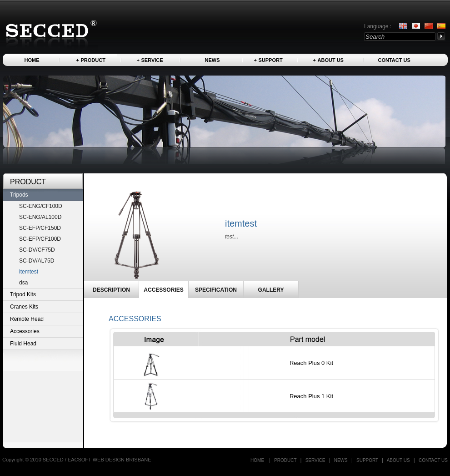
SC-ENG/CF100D (40, 206)
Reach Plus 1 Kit (311, 396)
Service (152, 60)
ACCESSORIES (163, 290)
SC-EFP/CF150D (40, 228)
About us (331, 60)
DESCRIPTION (111, 290)
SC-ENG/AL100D (40, 217)
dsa (23, 282)
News (212, 60)
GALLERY (271, 290)
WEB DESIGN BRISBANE (122, 459)
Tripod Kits (23, 294)
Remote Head (27, 319)
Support (271, 60)
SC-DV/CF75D (37, 250)
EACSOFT (80, 459)
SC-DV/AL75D (36, 261)
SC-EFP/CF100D (40, 239)
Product (93, 60)
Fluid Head (23, 343)
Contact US (394, 60)
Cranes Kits (24, 307)
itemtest (28, 271)
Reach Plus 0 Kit (311, 363)
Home (32, 60)
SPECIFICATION (216, 290)
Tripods (19, 195)
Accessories (25, 331)
